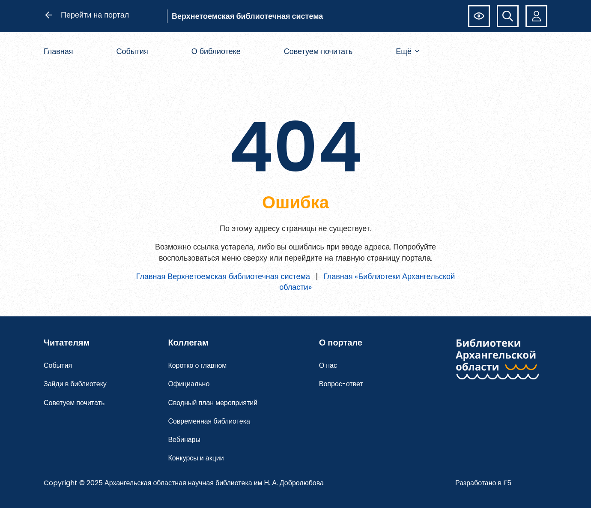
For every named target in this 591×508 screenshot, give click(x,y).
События (132, 51)
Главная (58, 51)
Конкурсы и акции (196, 458)
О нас (328, 365)
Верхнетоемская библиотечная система (247, 16)
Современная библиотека (209, 421)
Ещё (407, 51)
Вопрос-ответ (341, 384)
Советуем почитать (318, 51)
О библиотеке (216, 51)
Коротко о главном (197, 365)
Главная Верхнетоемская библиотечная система (223, 276)
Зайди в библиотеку (75, 384)
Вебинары (184, 440)
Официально (188, 384)
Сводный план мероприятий (212, 403)
